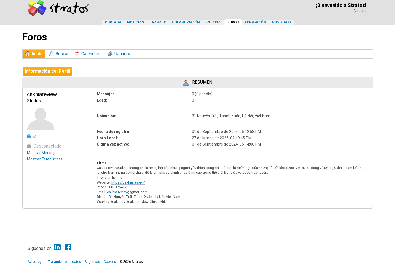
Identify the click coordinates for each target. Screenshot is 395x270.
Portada (113, 22)
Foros (233, 22)
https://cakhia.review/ (128, 182)
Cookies (110, 262)
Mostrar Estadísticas (45, 159)
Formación (255, 22)
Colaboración (186, 22)
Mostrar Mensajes (42, 153)
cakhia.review (117, 192)
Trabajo (158, 22)
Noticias (135, 22)
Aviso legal (36, 262)
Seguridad (92, 262)
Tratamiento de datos (64, 262)
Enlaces (213, 22)
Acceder (359, 11)
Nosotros (281, 22)
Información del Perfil (47, 71)
